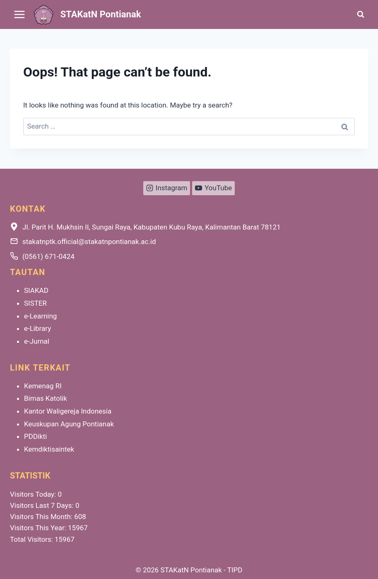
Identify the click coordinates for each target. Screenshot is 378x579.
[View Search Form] (360, 14)
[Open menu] (19, 14)
